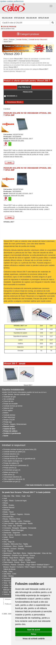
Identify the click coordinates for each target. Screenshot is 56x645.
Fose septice (8, 410)
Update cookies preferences (11, 1)
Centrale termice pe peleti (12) (14, 452)
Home (5, 39)
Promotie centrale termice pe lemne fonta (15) (19, 449)
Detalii (9, 162)
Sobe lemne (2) (8, 475)
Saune (5, 436)
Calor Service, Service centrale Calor (16, 394)
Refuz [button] (33, 634)
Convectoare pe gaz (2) (11, 470)
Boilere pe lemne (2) (10, 472)
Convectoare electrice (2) (12, 477)
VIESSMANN (11, 96)
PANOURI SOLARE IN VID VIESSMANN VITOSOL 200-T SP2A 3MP (27, 169)
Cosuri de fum (8, 401)
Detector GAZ (8, 408)
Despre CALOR (9, 420)
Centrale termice (9, 415)
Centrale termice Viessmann (38, 39)
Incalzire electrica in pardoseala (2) (15, 465)
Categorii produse (28, 34)
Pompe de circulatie (10, 404)
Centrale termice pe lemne (12, 406)
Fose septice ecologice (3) (12, 461)
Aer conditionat (8, 399)
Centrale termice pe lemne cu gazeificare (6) (19, 459)
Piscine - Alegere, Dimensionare (14, 424)
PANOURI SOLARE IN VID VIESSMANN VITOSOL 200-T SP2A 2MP (27, 114)
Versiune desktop (10, 599)
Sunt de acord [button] (33, 630)
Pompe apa (7, 422)
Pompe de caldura (10, 431)
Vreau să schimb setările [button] (34, 639)
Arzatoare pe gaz (9, 397)
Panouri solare (9, 426)
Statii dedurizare (9, 417)
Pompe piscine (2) (9, 468)
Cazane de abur (9, 429)
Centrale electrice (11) (11, 454)
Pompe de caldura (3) (11, 463)
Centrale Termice (21, 39)
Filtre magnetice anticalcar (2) (14, 479)
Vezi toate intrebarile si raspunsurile (40, 485)
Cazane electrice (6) (10, 456)
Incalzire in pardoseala (12, 433)
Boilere (5, 413)
